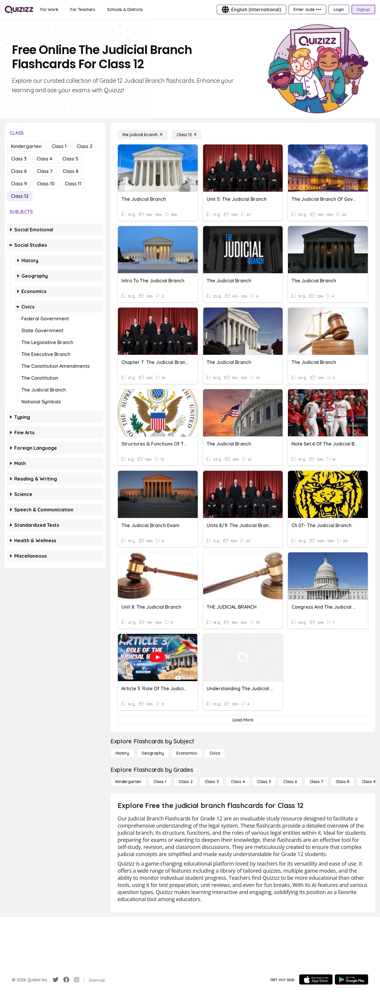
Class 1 (59, 146)
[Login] (339, 9)
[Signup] (363, 9)
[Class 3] (212, 781)
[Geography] (153, 753)
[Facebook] (66, 980)
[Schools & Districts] (124, 9)
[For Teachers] (83, 9)
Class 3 (18, 159)
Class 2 (84, 146)
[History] (122, 753)
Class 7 (45, 171)
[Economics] (186, 753)
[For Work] (49, 9)
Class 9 (19, 184)
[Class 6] (290, 781)
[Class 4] (238, 781)
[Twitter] (55, 980)
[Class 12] (186, 134)
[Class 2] (185, 781)
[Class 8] (342, 781)
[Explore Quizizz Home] (19, 9)
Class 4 (44, 159)
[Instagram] (76, 980)
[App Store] (315, 979)
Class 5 (70, 159)
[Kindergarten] (128, 781)
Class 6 (19, 171)
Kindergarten (26, 146)
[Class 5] (264, 781)
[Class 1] (159, 781)
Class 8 (70, 171)
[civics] (215, 753)
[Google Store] (351, 979)
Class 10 (46, 184)
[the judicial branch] (142, 134)
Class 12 (19, 196)
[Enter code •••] (307, 9)
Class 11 (73, 184)
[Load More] (243, 720)
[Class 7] (316, 781)
